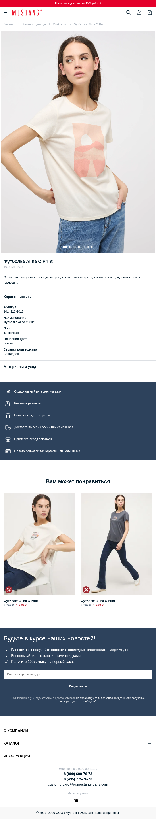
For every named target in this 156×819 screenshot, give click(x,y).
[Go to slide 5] (84, 247)
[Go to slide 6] (88, 247)
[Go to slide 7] (92, 247)
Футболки (60, 24)
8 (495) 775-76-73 (78, 779)
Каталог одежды (34, 24)
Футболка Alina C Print (21, 601)
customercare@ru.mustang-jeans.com (78, 784)
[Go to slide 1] (65, 247)
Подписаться (78, 686)
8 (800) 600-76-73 (78, 774)
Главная (9, 24)
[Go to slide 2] (70, 247)
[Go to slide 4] (79, 247)
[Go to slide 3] (75, 247)
